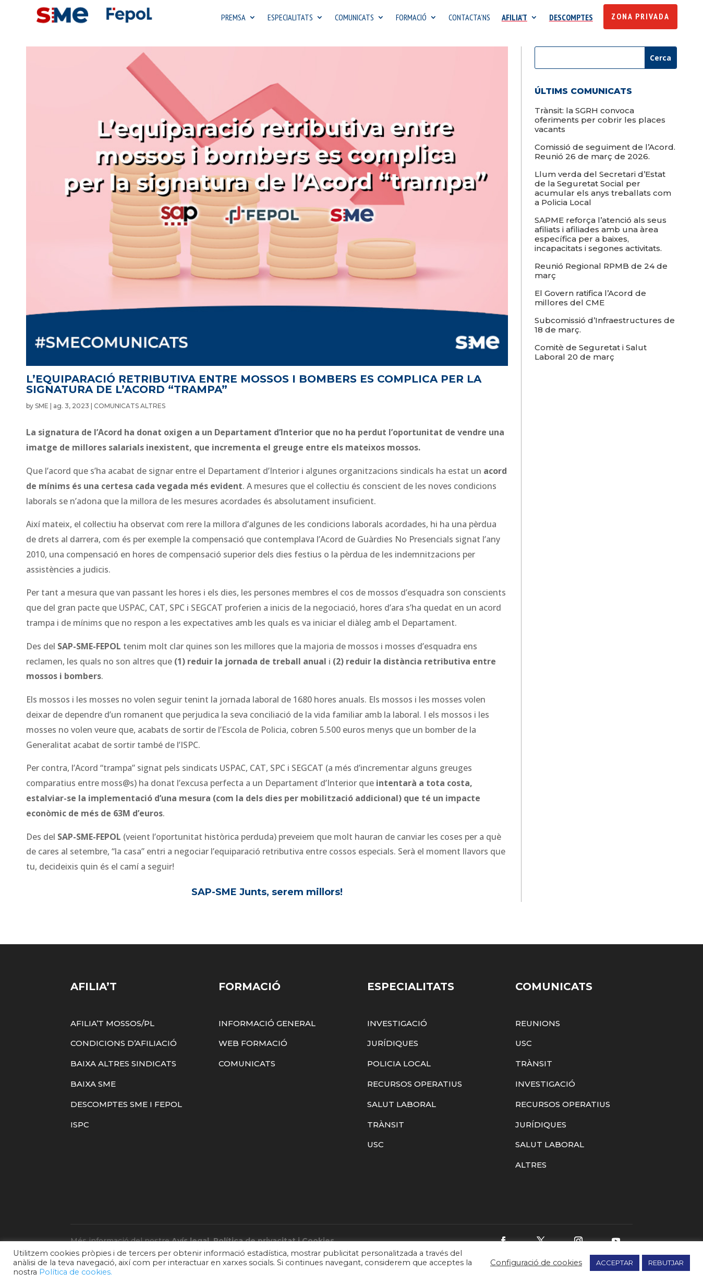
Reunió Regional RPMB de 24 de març (601, 273)
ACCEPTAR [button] (614, 1262)
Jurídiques (392, 1046)
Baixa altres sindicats (123, 1067)
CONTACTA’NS (469, 18)
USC (375, 1147)
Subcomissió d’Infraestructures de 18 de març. (605, 327)
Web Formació (253, 1046)
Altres (531, 1167)
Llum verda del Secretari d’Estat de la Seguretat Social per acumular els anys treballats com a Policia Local (603, 191)
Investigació (397, 1026)
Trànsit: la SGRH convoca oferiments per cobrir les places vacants (600, 122)
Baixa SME (93, 1086)
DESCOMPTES (571, 18)
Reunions (537, 1026)
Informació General (267, 1026)
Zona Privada (640, 16)
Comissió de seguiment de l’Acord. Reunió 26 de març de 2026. (605, 154)
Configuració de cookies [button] (536, 1262)
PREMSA (233, 18)
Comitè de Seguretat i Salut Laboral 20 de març (591, 354)
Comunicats (247, 1067)
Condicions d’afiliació (123, 1046)
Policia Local (399, 1067)
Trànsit (385, 1127)
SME (42, 408)
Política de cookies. (75, 1272)
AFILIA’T (514, 18)
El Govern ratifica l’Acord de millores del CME (590, 300)
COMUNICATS (354, 18)
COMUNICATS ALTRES (129, 408)
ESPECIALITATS (290, 18)
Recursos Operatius (414, 1086)
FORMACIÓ (411, 18)
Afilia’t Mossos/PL (112, 1026)
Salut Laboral (401, 1107)
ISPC (79, 1127)
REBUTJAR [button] (666, 1262)
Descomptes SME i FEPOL (126, 1107)
